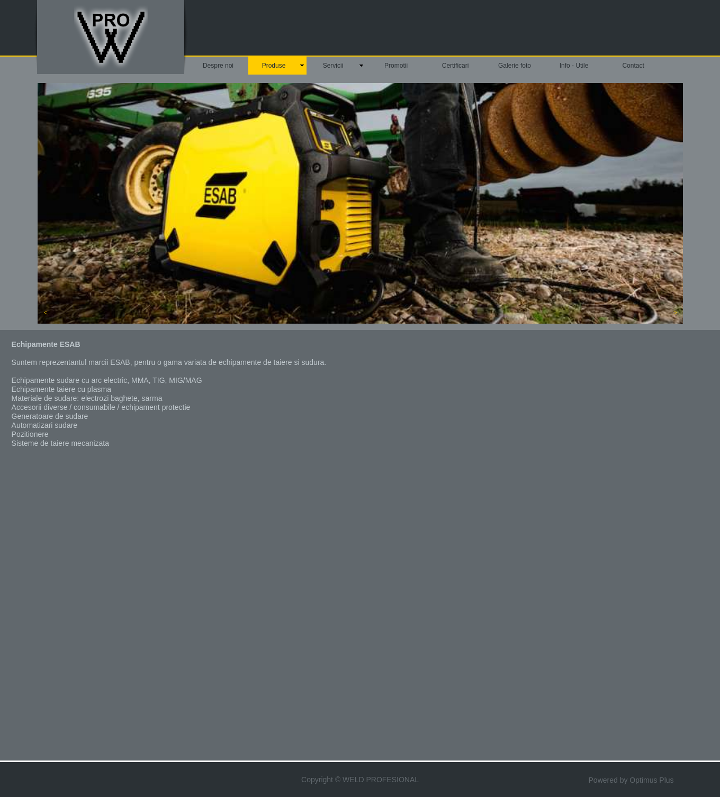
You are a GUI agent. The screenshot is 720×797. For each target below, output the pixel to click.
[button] (45, 313)
